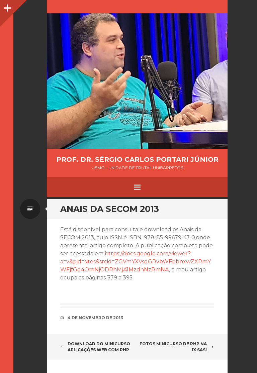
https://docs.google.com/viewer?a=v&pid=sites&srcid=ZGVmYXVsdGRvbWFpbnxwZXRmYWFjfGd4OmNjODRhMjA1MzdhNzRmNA (135, 261)
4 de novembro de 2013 (95, 317)
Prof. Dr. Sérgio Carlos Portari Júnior (137, 159)
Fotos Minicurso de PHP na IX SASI (177, 346)
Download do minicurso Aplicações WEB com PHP (95, 346)
